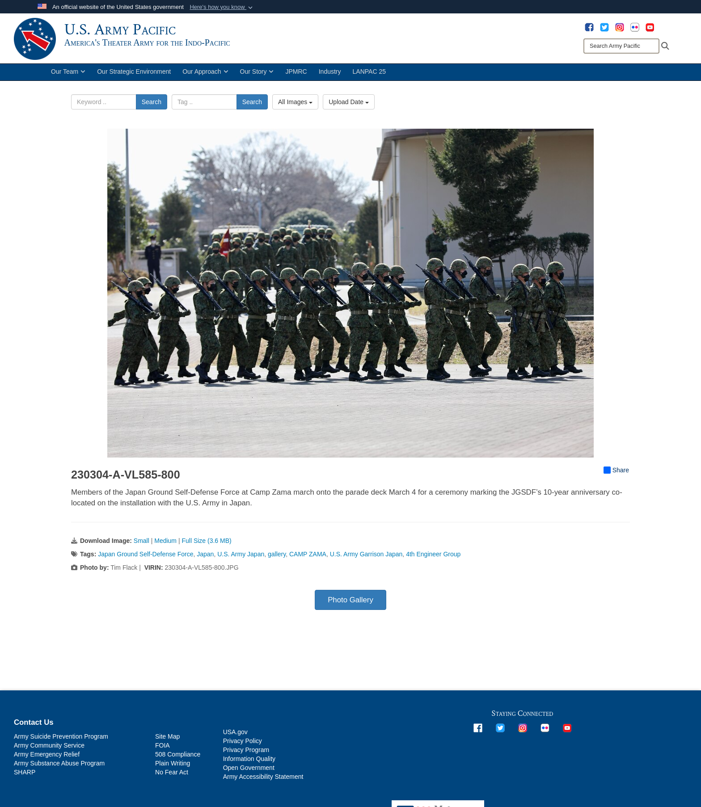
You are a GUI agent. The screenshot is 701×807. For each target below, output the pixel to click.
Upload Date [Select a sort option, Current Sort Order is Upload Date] (349, 105)
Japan (205, 557)
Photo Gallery (350, 603)
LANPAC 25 (369, 75)
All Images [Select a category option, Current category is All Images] (295, 105)
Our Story (257, 75)
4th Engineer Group (433, 557)
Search (151, 105)
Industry (330, 75)
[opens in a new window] (589, 26)
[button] (222, 7)
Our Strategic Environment (134, 75)
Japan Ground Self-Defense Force (145, 557)
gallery (277, 557)
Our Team (68, 75)
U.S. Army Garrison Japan (366, 557)
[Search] (621, 46)
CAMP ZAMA (307, 557)
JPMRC (296, 75)
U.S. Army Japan (240, 557)
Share (616, 473)
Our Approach (205, 75)
